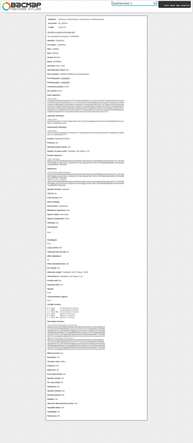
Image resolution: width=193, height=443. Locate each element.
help (178, 5)
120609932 (65, 78)
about (172, 5)
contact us (185, 5)
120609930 (65, 82)
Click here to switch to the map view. (61, 32)
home (166, 5)
